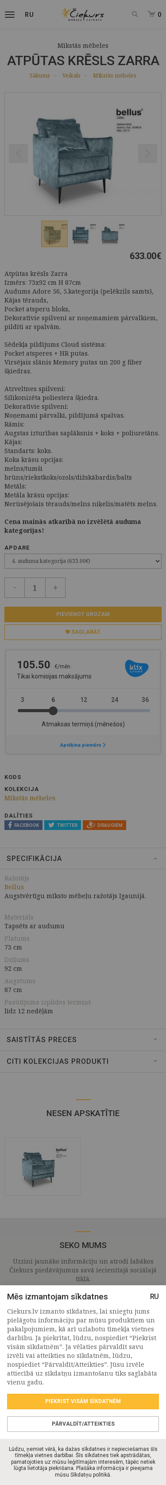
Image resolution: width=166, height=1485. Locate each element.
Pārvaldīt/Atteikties (83, 1424)
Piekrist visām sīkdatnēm (83, 1401)
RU (154, 1296)
